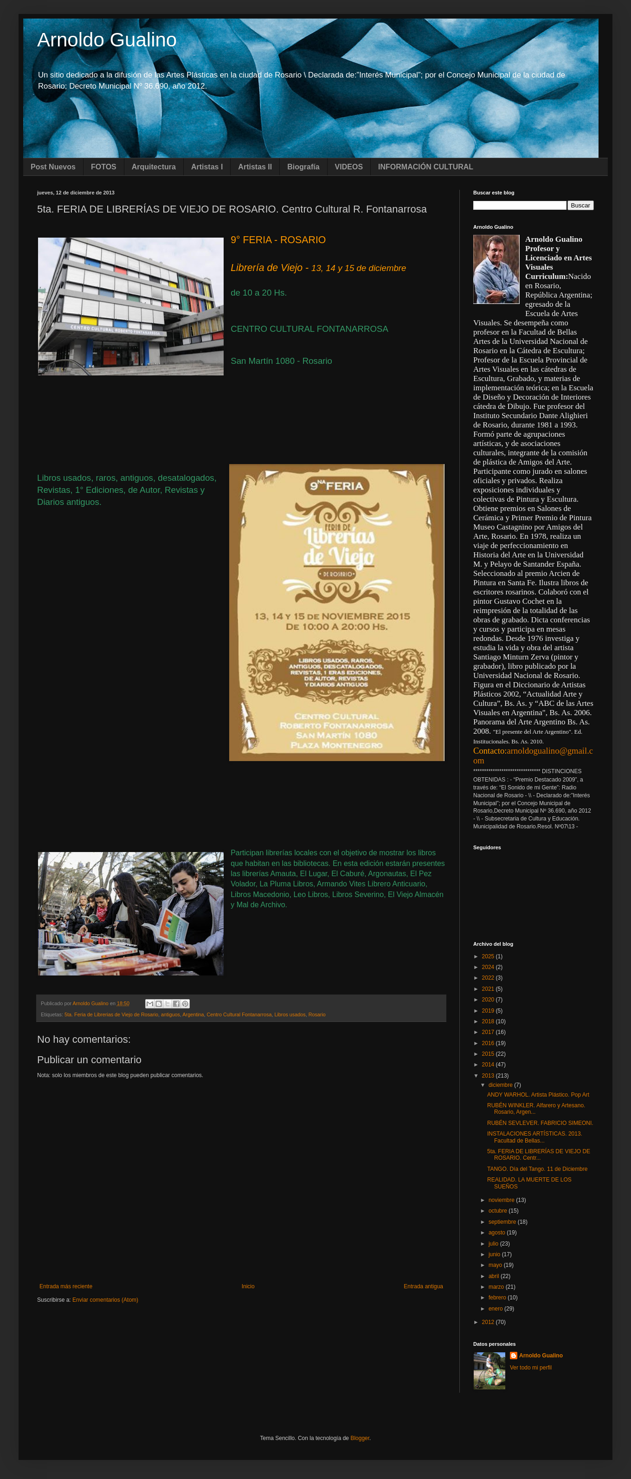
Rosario (317, 1014)
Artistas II (255, 167)
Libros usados (289, 1014)
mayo (496, 1265)
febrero (498, 1297)
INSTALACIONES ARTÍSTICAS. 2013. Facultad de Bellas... (534, 1136)
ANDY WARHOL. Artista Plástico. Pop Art (538, 1094)
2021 (489, 989)
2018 (489, 1021)
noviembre (502, 1200)
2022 (489, 978)
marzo (497, 1287)
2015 (489, 1054)
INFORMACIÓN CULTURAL (425, 167)
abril (495, 1276)
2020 (489, 999)
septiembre (503, 1222)
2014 (489, 1064)
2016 (489, 1043)
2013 (489, 1075)
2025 (489, 956)
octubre (499, 1211)
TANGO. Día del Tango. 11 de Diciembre (537, 1169)
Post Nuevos (53, 167)
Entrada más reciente (65, 1286)
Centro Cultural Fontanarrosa (239, 1014)
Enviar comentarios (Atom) (105, 1300)
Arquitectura (154, 167)
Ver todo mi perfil (531, 1367)
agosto (498, 1232)
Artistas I (207, 167)
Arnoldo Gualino (107, 40)
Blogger (359, 1438)
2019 (489, 1011)
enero (496, 1308)
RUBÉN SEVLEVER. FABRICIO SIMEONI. (540, 1123)
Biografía (303, 167)
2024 (489, 967)
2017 (489, 1032)
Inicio (248, 1286)
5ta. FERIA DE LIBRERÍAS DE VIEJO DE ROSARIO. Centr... (538, 1154)
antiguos (170, 1014)
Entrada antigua (423, 1286)
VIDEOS (349, 167)
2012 (489, 1322)
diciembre (501, 1085)
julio (494, 1243)
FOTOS (103, 167)
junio (495, 1254)
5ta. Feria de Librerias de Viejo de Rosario (111, 1014)
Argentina (193, 1014)
